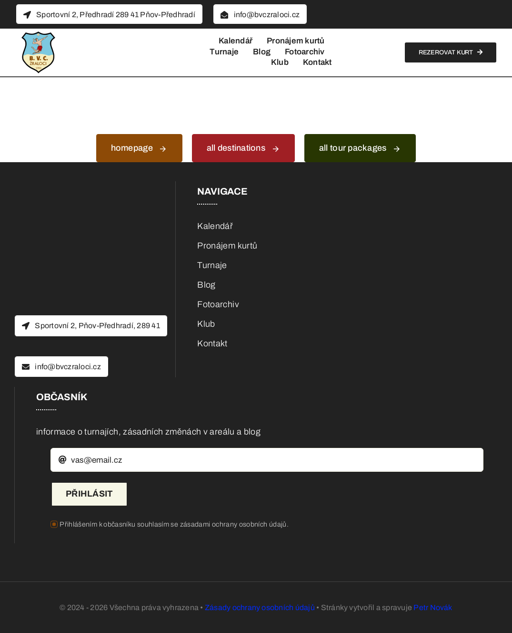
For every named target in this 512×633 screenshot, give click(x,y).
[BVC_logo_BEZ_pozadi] (38, 33)
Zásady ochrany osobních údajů (260, 607)
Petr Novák (432, 607)
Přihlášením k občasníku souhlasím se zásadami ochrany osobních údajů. (174, 524)
